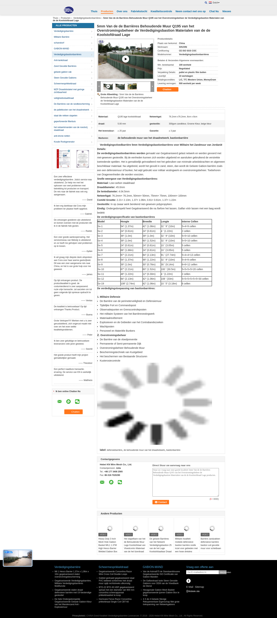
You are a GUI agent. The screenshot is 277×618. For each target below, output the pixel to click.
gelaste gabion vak (63, 72)
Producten (107, 11)
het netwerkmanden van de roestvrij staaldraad (70, 128)
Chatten (169, 89)
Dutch (216, 2)
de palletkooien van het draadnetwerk (71, 110)
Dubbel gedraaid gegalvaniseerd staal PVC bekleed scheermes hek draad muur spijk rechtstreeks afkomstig (116, 581)
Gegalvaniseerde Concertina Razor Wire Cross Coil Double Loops (115, 572)
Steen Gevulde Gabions (65, 78)
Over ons (122, 11)
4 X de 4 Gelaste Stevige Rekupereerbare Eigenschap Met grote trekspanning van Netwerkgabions (161, 602)
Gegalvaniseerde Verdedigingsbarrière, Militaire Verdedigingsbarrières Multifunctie (73, 583)
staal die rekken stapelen (65, 115)
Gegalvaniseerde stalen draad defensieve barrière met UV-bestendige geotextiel (73, 592)
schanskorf (59, 43)
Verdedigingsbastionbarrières (87, 18)
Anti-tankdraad (61, 60)
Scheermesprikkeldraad (65, 83)
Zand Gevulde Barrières (65, 66)
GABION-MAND (61, 48)
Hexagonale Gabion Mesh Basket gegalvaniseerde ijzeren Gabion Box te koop (161, 592)
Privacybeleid (78, 615)
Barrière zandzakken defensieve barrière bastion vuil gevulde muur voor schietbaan (211, 544)
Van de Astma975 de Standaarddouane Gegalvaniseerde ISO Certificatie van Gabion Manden (161, 574)
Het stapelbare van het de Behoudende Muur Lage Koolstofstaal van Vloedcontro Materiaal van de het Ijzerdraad (134, 545)
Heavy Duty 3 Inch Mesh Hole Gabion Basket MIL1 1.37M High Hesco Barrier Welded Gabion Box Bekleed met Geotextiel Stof (109, 548)
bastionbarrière (173, 450)
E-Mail (189, 586)
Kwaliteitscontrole (161, 11)
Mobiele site (193, 591)
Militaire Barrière (61, 37)
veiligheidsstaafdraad (64, 98)
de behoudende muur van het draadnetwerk (144, 450)
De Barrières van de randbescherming (72, 104)
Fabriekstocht (139, 11)
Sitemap (199, 586)
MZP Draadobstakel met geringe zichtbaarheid (69, 91)
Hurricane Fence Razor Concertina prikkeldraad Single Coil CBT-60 (115, 600)
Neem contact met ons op (191, 11)
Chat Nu (214, 11)
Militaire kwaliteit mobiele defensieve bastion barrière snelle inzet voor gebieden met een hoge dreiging (186, 545)
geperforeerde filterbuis (65, 121)
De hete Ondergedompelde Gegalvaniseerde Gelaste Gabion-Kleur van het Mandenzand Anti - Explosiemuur (73, 603)
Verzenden (223, 572)
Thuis (94, 11)
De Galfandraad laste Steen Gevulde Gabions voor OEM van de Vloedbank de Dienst (160, 583)
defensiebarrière (114, 450)
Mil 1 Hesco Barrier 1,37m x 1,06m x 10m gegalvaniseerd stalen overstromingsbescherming (72, 574)
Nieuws (226, 11)
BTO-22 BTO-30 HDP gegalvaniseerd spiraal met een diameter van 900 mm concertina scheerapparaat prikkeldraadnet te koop (116, 591)
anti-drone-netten (62, 136)
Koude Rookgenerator (64, 142)
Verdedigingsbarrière (63, 31)
